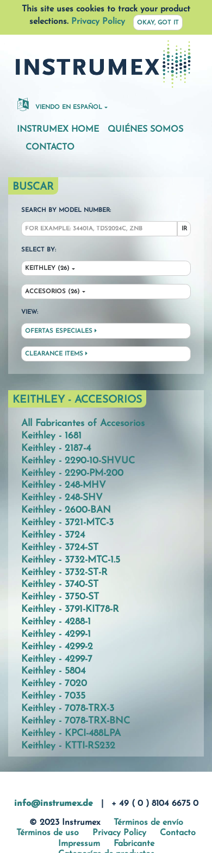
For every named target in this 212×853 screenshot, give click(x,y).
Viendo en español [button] (59, 104)
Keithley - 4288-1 (56, 621)
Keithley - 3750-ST (60, 597)
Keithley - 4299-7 (56, 659)
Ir (184, 229)
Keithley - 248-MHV (63, 485)
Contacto (50, 147)
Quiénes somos (145, 129)
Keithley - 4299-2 (57, 646)
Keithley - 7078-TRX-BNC (75, 721)
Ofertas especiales (61, 331)
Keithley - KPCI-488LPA (71, 733)
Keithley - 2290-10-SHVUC (78, 461)
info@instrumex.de (53, 803)
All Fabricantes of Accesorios (83, 423)
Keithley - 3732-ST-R (64, 572)
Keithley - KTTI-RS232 (68, 746)
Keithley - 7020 (54, 683)
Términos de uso (47, 833)
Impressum (79, 843)
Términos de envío (148, 822)
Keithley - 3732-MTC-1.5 (70, 560)
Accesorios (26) (52, 292)
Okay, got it (158, 23)
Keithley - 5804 (53, 671)
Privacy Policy (98, 21)
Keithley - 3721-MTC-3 (67, 522)
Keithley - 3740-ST (59, 584)
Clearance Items (56, 354)
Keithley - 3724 (53, 535)
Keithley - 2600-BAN (66, 510)
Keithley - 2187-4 (56, 448)
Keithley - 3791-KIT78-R (70, 609)
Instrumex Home (58, 129)
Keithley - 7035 (53, 696)
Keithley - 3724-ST (59, 547)
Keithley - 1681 (51, 436)
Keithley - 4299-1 (56, 634)
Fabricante (134, 843)
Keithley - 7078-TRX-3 (67, 708)
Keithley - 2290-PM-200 (72, 473)
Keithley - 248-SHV (62, 497)
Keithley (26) (47, 269)
